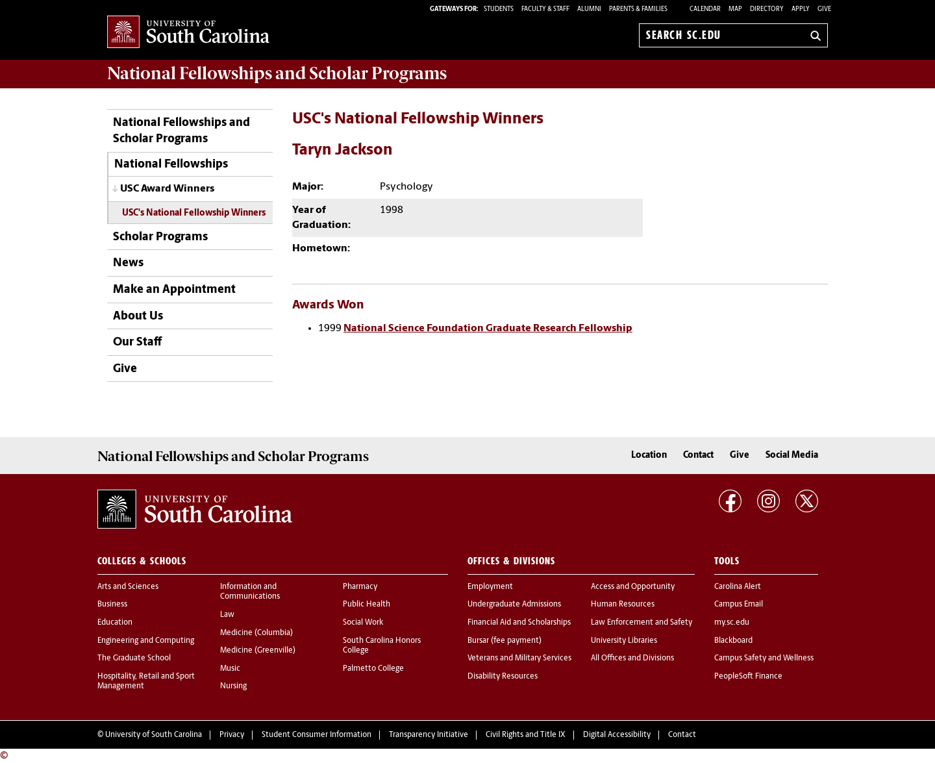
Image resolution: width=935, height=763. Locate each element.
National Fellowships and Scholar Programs (181, 131)
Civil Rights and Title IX (526, 735)
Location (649, 455)
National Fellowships (171, 164)
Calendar (705, 9)
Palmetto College (373, 669)
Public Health (366, 604)
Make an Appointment (174, 290)
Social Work (363, 623)
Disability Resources (503, 677)
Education (114, 623)
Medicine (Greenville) (257, 651)
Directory (767, 9)
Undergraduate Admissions (514, 604)
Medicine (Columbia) (256, 633)
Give (824, 9)
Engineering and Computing (145, 641)
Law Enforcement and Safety (641, 623)
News (128, 263)
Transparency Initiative (428, 735)
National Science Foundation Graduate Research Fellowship (487, 328)
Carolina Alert (737, 587)
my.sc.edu (731, 623)
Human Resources (622, 604)
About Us (138, 316)
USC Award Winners (167, 189)
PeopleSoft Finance (748, 677)
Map (735, 9)
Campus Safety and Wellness (764, 658)
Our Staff (137, 342)
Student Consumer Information (316, 735)
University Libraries (624, 641)
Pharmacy (360, 587)
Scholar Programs (160, 237)
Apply (801, 9)
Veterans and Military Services (519, 658)
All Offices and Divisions (632, 658)
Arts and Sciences (127, 587)
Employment (490, 587)
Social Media (792, 455)
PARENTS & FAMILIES (638, 9)
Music (230, 669)
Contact (698, 455)
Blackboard (733, 641)
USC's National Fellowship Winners (194, 213)
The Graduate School (134, 658)
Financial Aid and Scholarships (519, 623)
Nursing (233, 686)
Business (112, 604)
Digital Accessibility (617, 735)
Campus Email (738, 604)
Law (227, 615)
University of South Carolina (153, 735)
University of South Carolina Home (188, 33)
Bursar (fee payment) (505, 641)
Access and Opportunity (633, 587)
